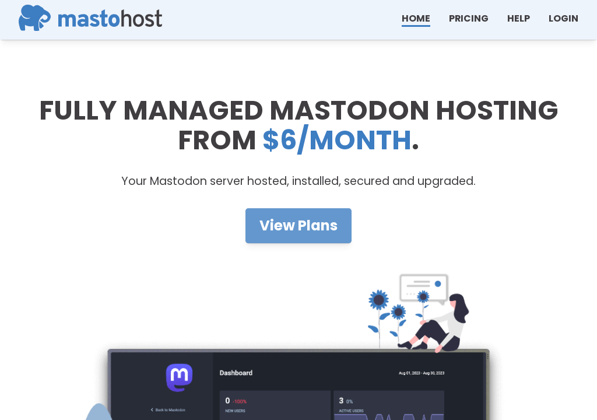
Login (563, 18)
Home (416, 18)
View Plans (298, 225)
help (518, 18)
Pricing (469, 18)
